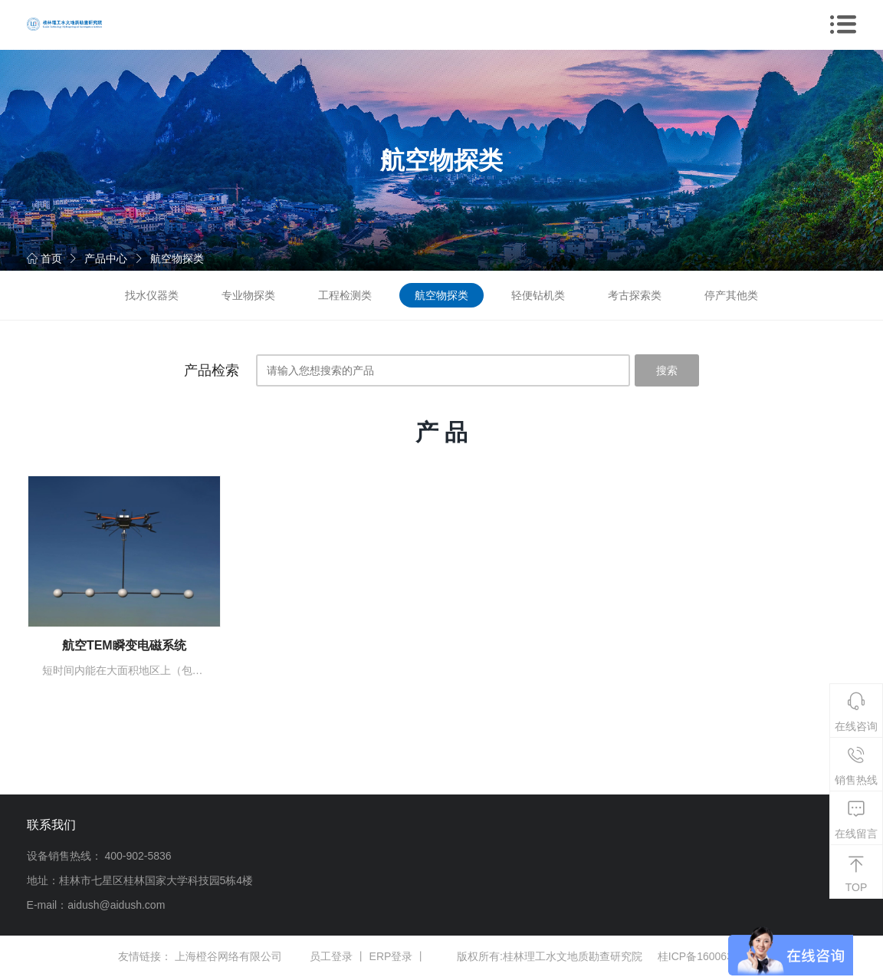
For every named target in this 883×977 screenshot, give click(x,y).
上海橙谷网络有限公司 (228, 956)
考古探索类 (634, 295)
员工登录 (331, 956)
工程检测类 (345, 295)
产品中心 (105, 258)
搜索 (667, 370)
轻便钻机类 (538, 295)
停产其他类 (731, 295)
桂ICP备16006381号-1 (711, 956)
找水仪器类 (152, 295)
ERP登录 (391, 956)
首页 (44, 258)
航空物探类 (177, 258)
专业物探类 (248, 295)
